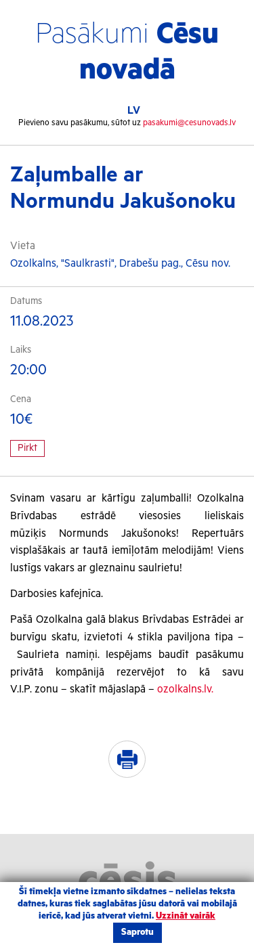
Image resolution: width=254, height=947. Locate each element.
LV (133, 110)
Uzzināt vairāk (185, 916)
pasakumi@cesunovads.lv (189, 123)
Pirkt (27, 448)
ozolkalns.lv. (185, 689)
